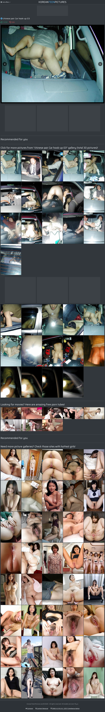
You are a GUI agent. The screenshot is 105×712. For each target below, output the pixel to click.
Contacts (29, 708)
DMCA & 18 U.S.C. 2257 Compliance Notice (65, 708)
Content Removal (41, 708)
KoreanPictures (52, 2)
